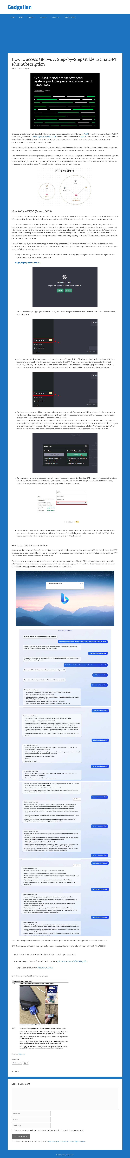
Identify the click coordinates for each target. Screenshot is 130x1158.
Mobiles (32, 17)
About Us (57, 17)
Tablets (44, 17)
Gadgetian (20, 7)
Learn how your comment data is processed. (66, 1141)
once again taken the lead (44, 137)
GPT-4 (16, 1071)
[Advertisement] (65, 35)
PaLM (86, 134)
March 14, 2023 (45, 967)
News (21, 17)
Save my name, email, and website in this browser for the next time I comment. (49, 1130)
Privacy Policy (70, 17)
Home (12, 17)
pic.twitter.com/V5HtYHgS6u (72, 961)
